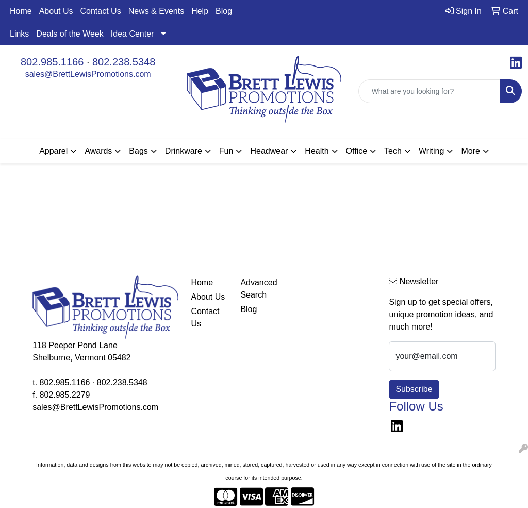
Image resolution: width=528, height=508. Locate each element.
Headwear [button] (269, 150)
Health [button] (316, 150)
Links (19, 33)
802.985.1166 (52, 62)
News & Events (156, 11)
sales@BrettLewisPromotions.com (88, 74)
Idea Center (132, 33)
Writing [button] (431, 150)
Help (199, 11)
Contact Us (100, 11)
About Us (56, 11)
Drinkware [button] (183, 150)
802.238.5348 (123, 62)
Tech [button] (393, 150)
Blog (224, 11)
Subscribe (413, 389)
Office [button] (357, 150)
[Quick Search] (429, 91)
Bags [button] (138, 150)
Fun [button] (226, 150)
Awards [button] (98, 150)
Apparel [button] (53, 150)
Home (21, 11)
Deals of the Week (69, 33)
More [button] (470, 150)
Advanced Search (258, 288)
